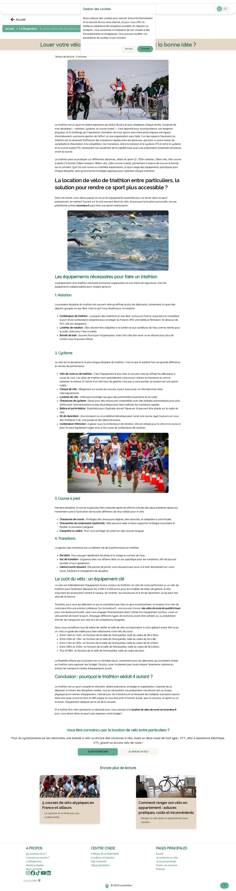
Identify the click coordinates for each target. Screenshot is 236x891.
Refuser (128, 49)
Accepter (145, 49)
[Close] (151, 9)
